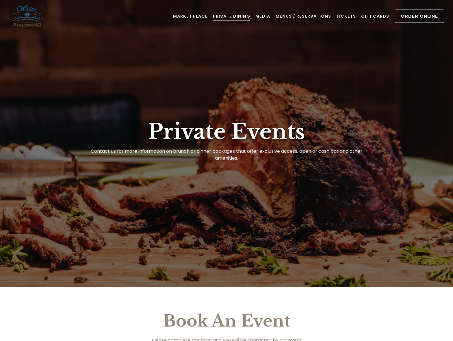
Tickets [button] (346, 16)
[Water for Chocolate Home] (40, 16)
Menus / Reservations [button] (303, 16)
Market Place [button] (190, 16)
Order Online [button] (419, 16)
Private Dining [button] (231, 16)
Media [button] (262, 16)
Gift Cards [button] (375, 16)
